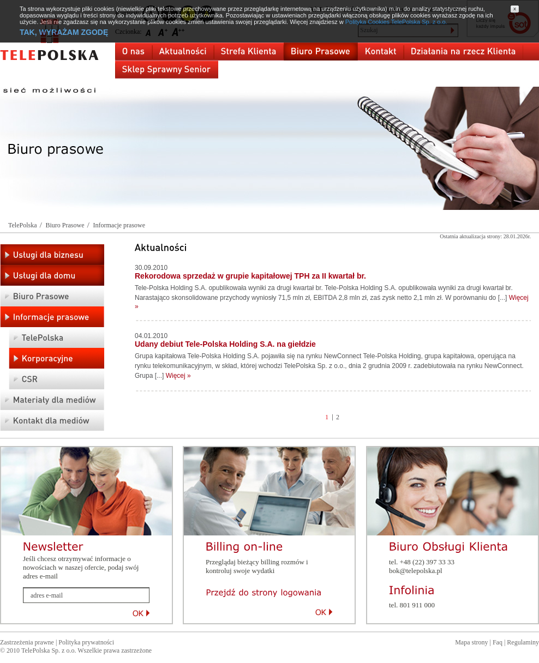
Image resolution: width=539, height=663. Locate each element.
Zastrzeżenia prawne (27, 642)
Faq (497, 642)
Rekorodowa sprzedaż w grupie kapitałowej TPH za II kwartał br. (250, 276)
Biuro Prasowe (64, 225)
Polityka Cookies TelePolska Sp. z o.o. (396, 22)
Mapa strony (471, 642)
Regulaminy (523, 642)
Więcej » (178, 375)
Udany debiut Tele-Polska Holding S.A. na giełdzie (225, 344)
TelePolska (22, 225)
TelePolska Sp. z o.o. (48, 650)
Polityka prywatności (86, 642)
